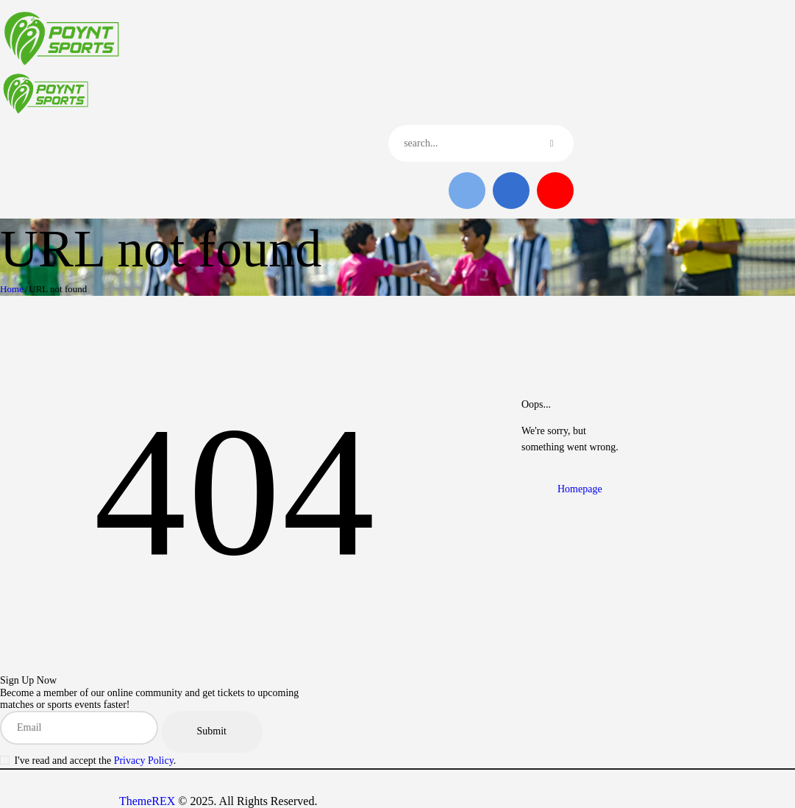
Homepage (579, 489)
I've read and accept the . (96, 760)
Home (12, 288)
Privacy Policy (144, 760)
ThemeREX (147, 801)
